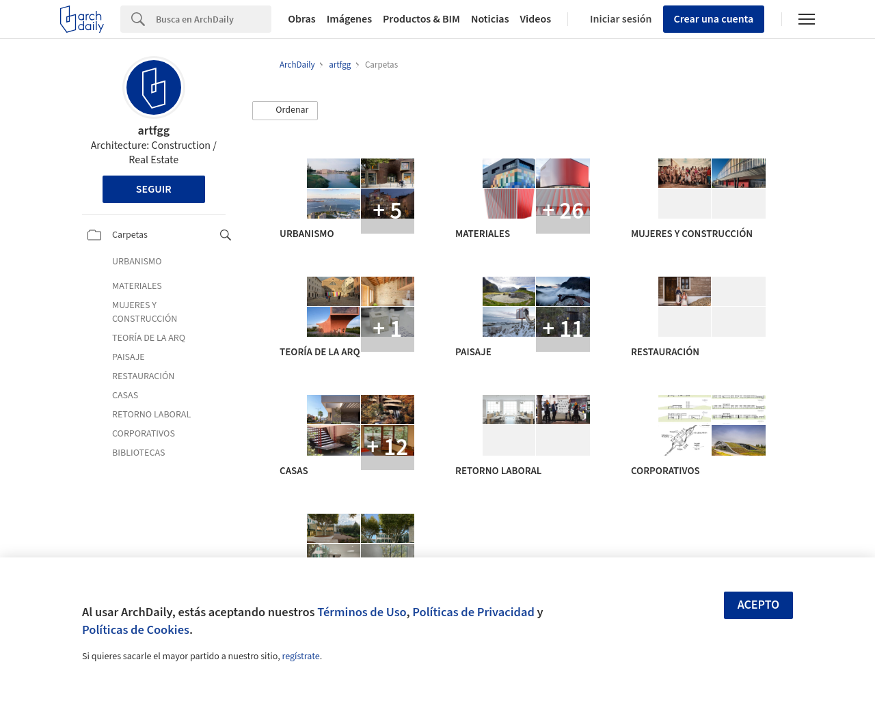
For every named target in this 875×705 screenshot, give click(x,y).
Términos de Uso (361, 612)
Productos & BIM (421, 19)
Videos (536, 19)
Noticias (490, 19)
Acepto (759, 604)
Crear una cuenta (714, 19)
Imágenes (349, 19)
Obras (302, 19)
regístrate (300, 656)
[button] (285, 110)
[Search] (213, 19)
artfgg (154, 130)
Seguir (154, 189)
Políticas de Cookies (135, 630)
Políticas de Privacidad (473, 612)
